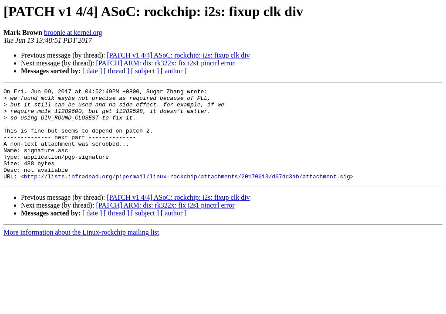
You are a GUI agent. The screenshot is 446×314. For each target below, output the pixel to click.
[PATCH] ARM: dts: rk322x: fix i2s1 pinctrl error (165, 63)
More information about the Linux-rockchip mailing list (81, 250)
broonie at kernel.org (73, 32)
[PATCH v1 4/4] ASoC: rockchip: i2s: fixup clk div (178, 55)
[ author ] (174, 71)
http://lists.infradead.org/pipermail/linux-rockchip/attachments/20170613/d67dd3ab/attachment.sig (187, 194)
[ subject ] (145, 71)
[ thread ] (116, 71)
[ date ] (92, 71)
